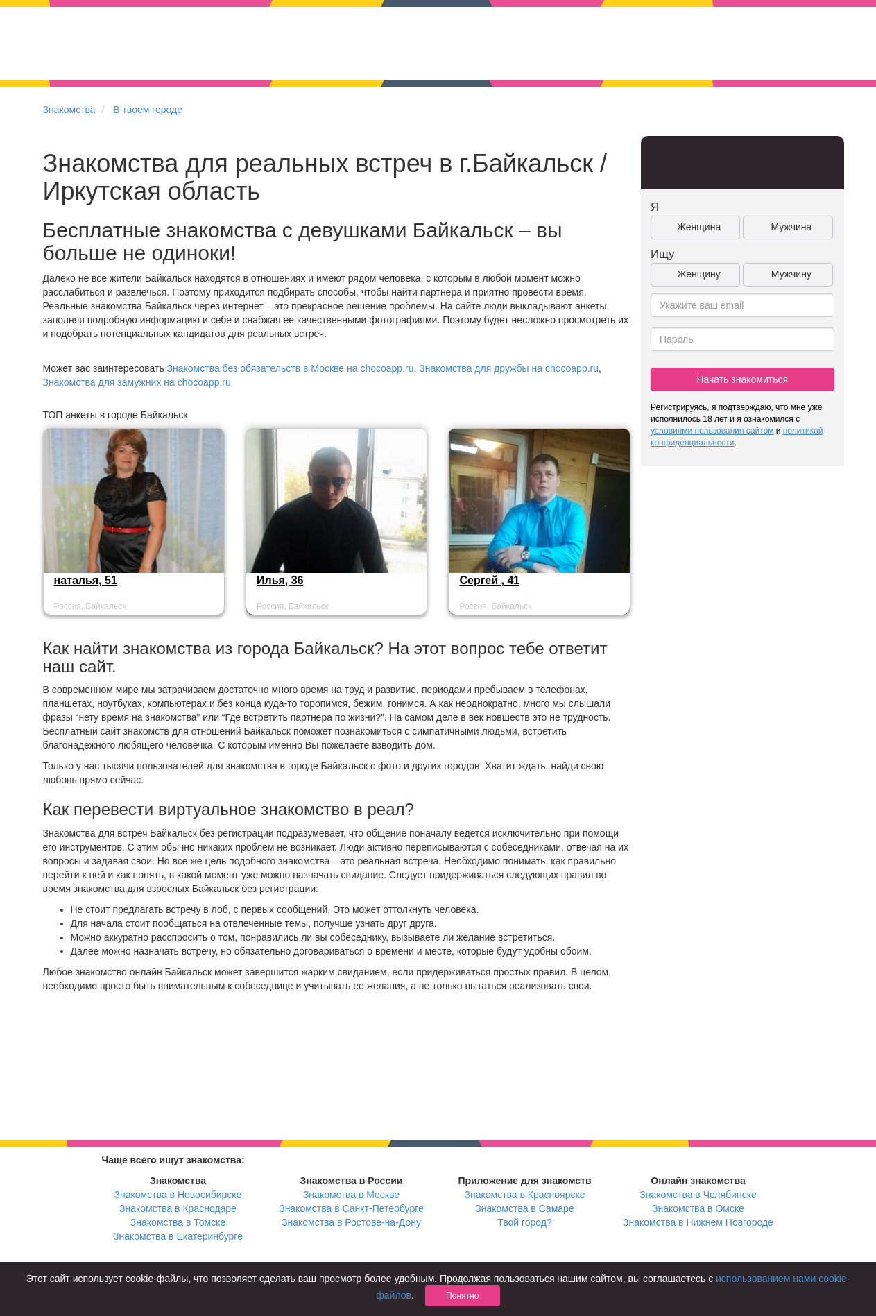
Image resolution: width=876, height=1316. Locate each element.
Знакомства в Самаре (524, 1208)
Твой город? (524, 1222)
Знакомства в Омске (698, 1208)
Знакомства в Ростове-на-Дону (351, 1222)
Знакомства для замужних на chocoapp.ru (137, 382)
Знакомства (69, 109)
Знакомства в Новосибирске (178, 1194)
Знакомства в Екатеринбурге (178, 1236)
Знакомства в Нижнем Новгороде (698, 1222)
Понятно (462, 1296)
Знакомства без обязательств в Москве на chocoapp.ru (290, 368)
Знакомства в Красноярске (524, 1194)
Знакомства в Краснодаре (178, 1208)
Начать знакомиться (742, 379)
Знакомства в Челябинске (697, 1194)
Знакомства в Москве (351, 1194)
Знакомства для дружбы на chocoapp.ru (509, 368)
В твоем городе (147, 109)
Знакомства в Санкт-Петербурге (351, 1208)
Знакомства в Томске (177, 1222)
